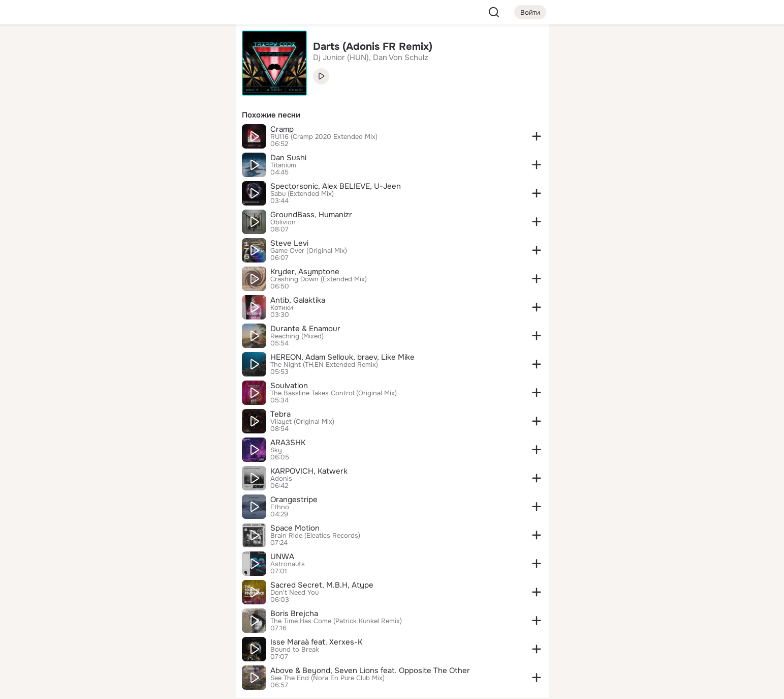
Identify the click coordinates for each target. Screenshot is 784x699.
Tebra (280, 414)
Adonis (281, 478)
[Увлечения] (160, 48)
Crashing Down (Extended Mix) (318, 279)
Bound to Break (294, 649)
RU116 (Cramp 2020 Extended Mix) (324, 136)
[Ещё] (160, 620)
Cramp (282, 129)
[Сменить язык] (160, 642)
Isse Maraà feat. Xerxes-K (316, 642)
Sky (276, 450)
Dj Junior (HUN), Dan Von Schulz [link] (370, 57)
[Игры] (204, 138)
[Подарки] (115, 138)
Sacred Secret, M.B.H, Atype (321, 585)
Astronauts (287, 564)
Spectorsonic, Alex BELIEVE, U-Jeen (335, 186)
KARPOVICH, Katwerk (309, 471)
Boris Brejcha (294, 613)
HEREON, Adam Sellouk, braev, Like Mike (342, 357)
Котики (281, 307)
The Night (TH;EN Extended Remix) (324, 364)
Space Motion (295, 528)
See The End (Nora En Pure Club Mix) (327, 678)
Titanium (283, 165)
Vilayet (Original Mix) (302, 421)
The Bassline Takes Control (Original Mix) (333, 393)
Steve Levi (289, 243)
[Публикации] (115, 93)
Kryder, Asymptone (304, 272)
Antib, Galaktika (297, 300)
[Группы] (204, 48)
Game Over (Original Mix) (308, 250)
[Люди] (160, 93)
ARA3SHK (287, 443)
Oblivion (283, 222)
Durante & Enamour (305, 329)
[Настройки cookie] (160, 685)
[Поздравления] (160, 138)
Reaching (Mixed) (297, 336)
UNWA (282, 556)
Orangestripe (294, 500)
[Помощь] (115, 183)
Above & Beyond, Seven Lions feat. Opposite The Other (370, 670)
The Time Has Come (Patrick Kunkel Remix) (336, 621)
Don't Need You (294, 592)
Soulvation (289, 386)
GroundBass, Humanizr (311, 215)
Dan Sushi (288, 158)
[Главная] (115, 48)
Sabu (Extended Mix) (302, 193)
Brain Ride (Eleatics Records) (315, 535)
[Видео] (204, 93)
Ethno (279, 507)
